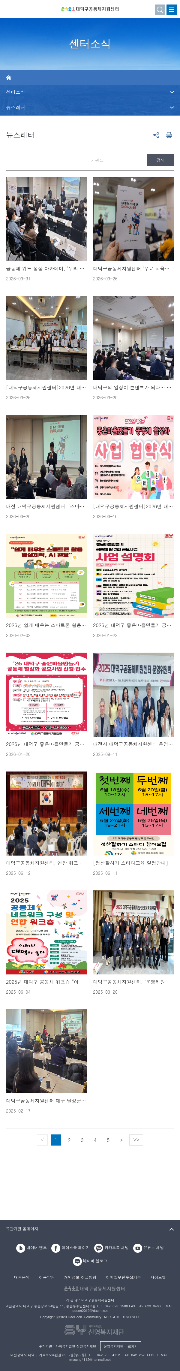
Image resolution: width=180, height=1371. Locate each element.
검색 (160, 160)
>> (136, 1139)
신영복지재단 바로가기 (121, 1346)
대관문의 (22, 1277)
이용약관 (47, 1277)
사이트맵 (158, 1277)
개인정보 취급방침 (80, 1277)
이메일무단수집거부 (123, 1277)
